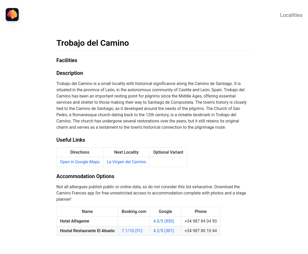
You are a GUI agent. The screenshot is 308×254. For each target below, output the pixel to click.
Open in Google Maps (80, 161)
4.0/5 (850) (163, 221)
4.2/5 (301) (163, 230)
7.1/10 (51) (132, 230)
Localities (291, 15)
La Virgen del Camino (126, 161)
